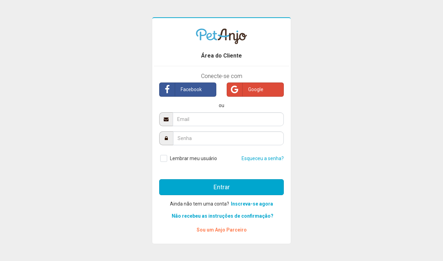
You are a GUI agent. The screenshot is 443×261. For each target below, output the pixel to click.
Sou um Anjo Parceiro (222, 230)
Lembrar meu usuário (193, 158)
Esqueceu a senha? (263, 158)
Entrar (222, 187)
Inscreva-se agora (252, 204)
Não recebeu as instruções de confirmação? (222, 216)
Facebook (181, 89)
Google (245, 89)
